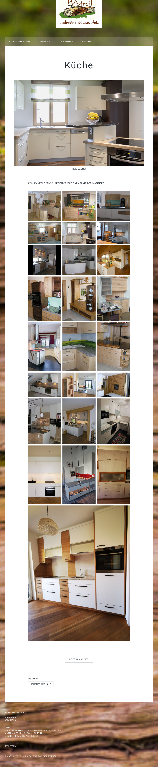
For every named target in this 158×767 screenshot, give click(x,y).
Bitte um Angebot (79, 659)
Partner (87, 41)
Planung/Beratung (20, 41)
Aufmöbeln (67, 41)
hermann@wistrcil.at (26, 736)
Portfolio (45, 41)
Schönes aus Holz (41, 684)
